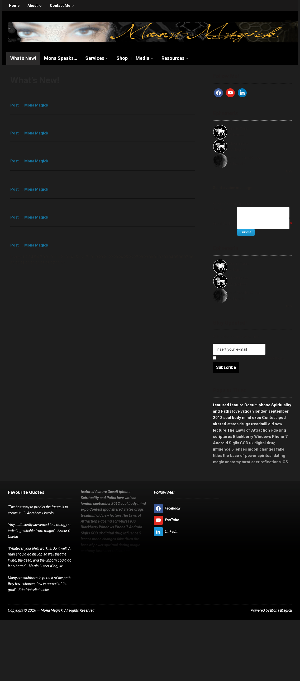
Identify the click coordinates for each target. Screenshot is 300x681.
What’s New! (23, 58)
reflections (270, 462)
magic (218, 462)
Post (14, 105)
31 (156, 257)
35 (176, 257)
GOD (244, 443)
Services (94, 58)
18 (91, 257)
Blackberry (243, 436)
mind (246, 417)
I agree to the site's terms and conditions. (251, 358)
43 (32, 263)
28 (141, 257)
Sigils (234, 443)
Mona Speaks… (60, 58)
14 (71, 257)
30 (151, 257)
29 (146, 257)
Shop (122, 58)
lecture (219, 430)
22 (111, 257)
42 (27, 263)
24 (121, 257)
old (271, 424)
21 (106, 257)
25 (126, 257)
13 (66, 257)
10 (51, 257)
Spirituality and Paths (98, 498)
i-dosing (278, 430)
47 (52, 263)
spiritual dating (271, 455)
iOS (285, 462)
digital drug (264, 443)
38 (191, 257)
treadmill (259, 424)
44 (37, 263)
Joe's (288, 171)
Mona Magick (36, 105)
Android (220, 443)
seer (255, 462)
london (261, 411)
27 (136, 257)
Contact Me (60, 5)
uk (251, 443)
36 (181, 257)
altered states (226, 424)
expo (256, 417)
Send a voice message (232, 188)
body (236, 417)
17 (86, 257)
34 (171, 257)
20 (101, 257)
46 (47, 263)
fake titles (125, 539)
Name (218, 210)
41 (22, 263)
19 (96, 257)
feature (237, 405)
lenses (241, 449)
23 (116, 257)
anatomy (233, 462)
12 (61, 257)
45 (42, 263)
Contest (269, 417)
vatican (247, 411)
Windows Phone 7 (271, 436)
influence (222, 449)
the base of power (240, 455)
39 (12, 263)
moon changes (261, 449)
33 (166, 257)
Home (14, 5)
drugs (244, 424)
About (32, 5)
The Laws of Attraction (248, 430)
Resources (172, 58)
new (278, 424)
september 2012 (106, 503)
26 (131, 257)
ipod (282, 417)
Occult (250, 405)
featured (221, 405)
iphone (264, 405)
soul (227, 417)
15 (76, 257)
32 (161, 257)
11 (56, 257)
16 (81, 257)
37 (186, 257)
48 (57, 263)
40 (17, 263)
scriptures (222, 436)
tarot (246, 462)
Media (142, 58)
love (236, 411)
